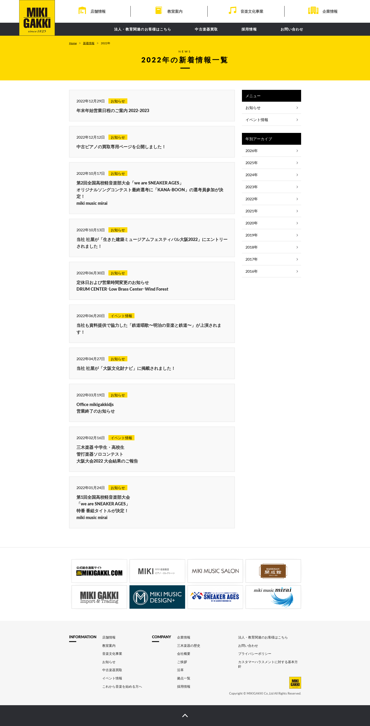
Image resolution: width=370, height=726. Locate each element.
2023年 (251, 186)
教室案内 (175, 11)
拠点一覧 (183, 678)
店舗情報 (98, 11)
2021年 (251, 211)
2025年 (251, 162)
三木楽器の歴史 (188, 645)
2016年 (251, 271)
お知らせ (253, 107)
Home (73, 43)
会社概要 (183, 654)
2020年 (251, 223)
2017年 (251, 259)
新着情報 (88, 43)
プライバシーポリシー (254, 654)
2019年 (251, 235)
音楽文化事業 (252, 11)
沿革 (180, 670)
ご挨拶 (182, 662)
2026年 (251, 150)
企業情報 (330, 11)
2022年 (251, 199)
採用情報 (249, 29)
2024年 (251, 174)
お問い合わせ (292, 29)
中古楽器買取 (206, 29)
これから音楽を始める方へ (122, 686)
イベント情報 (256, 119)
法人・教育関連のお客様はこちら (142, 29)
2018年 (251, 247)
